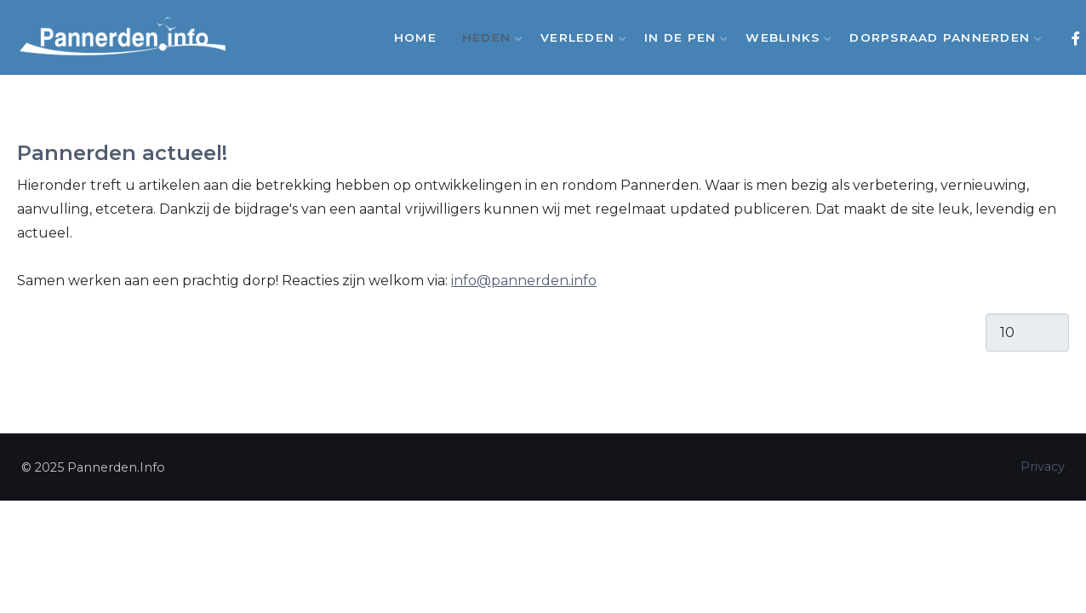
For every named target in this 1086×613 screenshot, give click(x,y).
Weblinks (785, 37)
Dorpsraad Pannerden (941, 37)
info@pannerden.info (524, 280)
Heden (488, 37)
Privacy (1042, 466)
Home (415, 37)
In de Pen (682, 37)
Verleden (579, 37)
